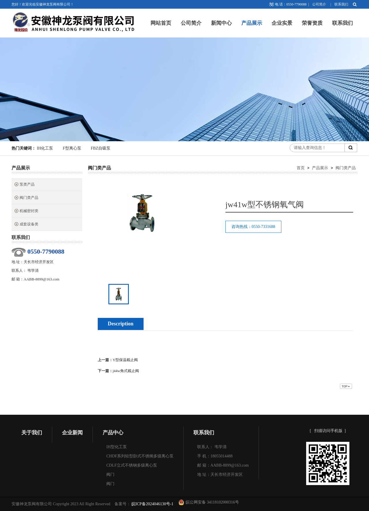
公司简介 (319, 4)
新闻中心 (221, 23)
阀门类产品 (26, 198)
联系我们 (341, 4)
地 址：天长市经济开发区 (220, 474)
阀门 (110, 474)
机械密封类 (26, 211)
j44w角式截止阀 (126, 371)
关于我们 (31, 432)
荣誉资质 (312, 23)
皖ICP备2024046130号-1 (152, 504)
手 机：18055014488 (215, 456)
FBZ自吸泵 (100, 148)
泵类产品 (24, 185)
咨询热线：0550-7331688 (253, 227)
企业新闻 (72, 432)
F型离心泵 (72, 148)
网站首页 (160, 23)
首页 (301, 167)
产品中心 (113, 432)
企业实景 (282, 23)
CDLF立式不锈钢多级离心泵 (131, 465)
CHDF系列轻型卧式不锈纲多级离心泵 (140, 456)
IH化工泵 (45, 148)
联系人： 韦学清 (212, 447)
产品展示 (251, 23)
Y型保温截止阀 (125, 360)
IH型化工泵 (116, 447)
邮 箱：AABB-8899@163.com (223, 465)
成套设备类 (26, 225)
